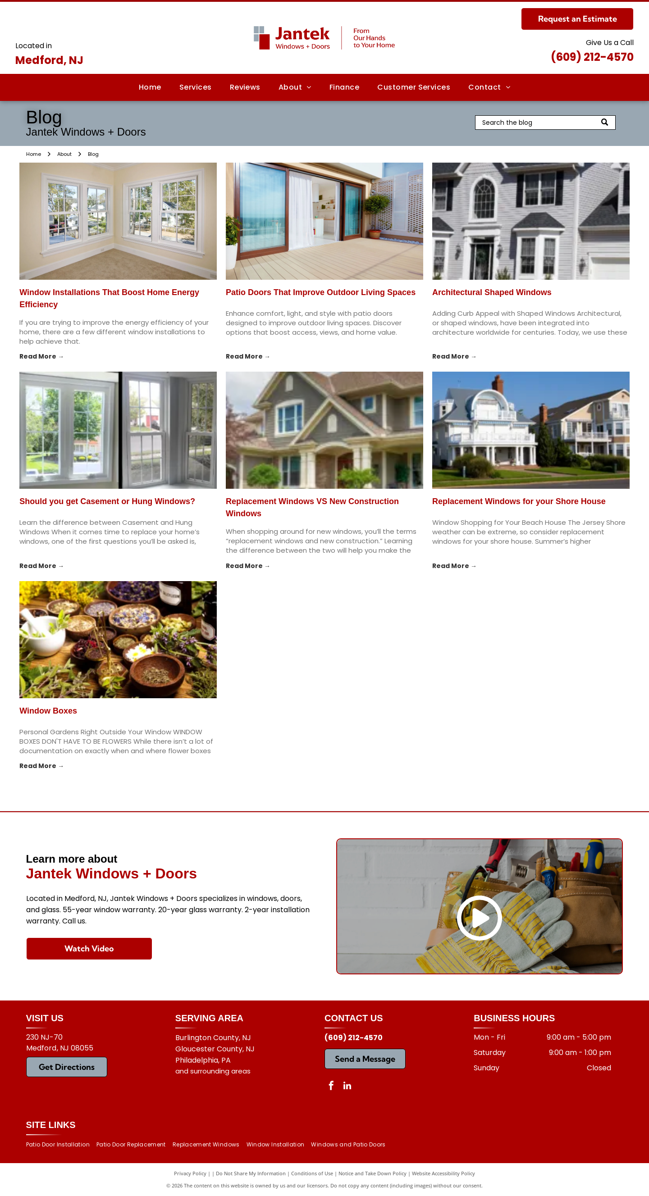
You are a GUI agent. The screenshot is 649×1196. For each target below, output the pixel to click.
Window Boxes (48, 710)
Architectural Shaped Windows (492, 292)
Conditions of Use (312, 1173)
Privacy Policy (190, 1173)
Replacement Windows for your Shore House (519, 501)
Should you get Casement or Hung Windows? (107, 501)
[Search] (545, 122)
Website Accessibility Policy (443, 1173)
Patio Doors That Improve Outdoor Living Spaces (321, 292)
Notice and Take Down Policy (372, 1173)
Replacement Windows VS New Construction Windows (312, 507)
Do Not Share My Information (251, 1173)
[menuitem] (150, 87)
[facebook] (331, 1087)
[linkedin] (347, 1087)
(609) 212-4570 (592, 57)
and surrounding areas (213, 1071)
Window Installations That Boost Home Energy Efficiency (109, 298)
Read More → (41, 356)
